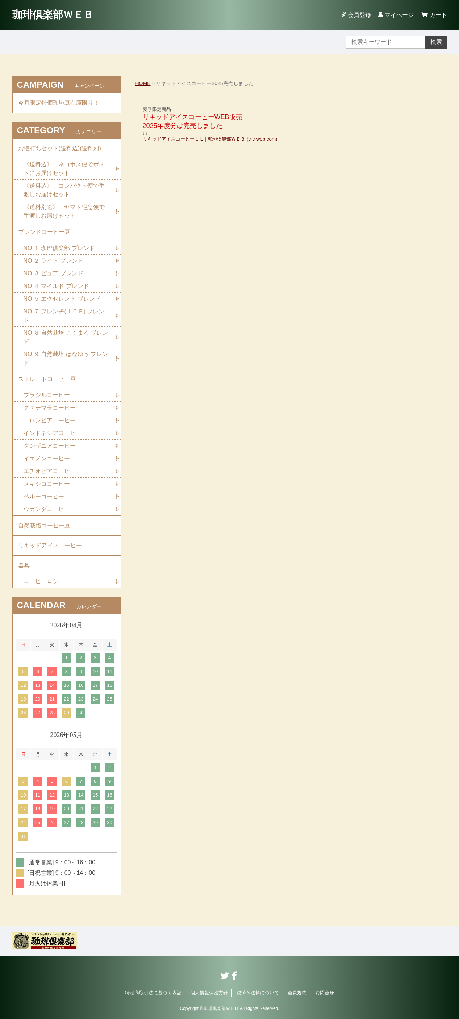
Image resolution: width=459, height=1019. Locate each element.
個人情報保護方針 (209, 992)
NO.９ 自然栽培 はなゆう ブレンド (66, 358)
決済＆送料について (258, 992)
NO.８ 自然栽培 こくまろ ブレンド (66, 337)
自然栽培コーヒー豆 (44, 525)
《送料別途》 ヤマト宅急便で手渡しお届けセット (64, 211)
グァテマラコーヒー (50, 408)
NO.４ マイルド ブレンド (56, 286)
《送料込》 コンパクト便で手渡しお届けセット (64, 190)
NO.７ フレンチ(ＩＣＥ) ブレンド (64, 315)
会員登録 (359, 15)
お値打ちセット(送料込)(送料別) (59, 148)
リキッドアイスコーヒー (50, 545)
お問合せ (324, 992)
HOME (143, 83)
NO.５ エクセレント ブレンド (62, 299)
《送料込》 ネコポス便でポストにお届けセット (64, 168)
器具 (24, 565)
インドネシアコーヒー (53, 433)
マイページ (399, 15)
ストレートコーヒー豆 (47, 379)
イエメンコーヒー (47, 458)
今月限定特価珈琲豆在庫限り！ (58, 103)
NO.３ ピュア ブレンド (53, 273)
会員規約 (297, 992)
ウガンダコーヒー (47, 509)
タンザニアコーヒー (50, 446)
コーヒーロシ (41, 581)
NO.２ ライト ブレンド (53, 261)
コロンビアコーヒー (50, 420)
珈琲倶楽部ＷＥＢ (52, 14)
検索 (436, 42)
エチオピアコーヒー (50, 471)
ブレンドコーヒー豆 (44, 232)
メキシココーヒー (47, 484)
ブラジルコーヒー (47, 395)
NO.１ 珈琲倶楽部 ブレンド (59, 248)
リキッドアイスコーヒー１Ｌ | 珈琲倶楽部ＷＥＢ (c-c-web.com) (210, 139)
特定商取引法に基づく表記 (153, 992)
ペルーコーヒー (44, 496)
